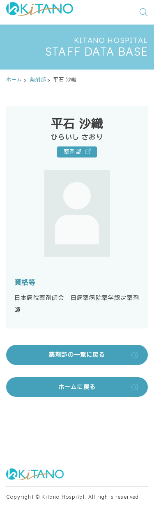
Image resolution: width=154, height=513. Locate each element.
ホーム (14, 79)
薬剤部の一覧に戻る (77, 354)
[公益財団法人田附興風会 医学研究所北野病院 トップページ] (39, 12)
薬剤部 (38, 79)
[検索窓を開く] (144, 12)
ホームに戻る (77, 387)
